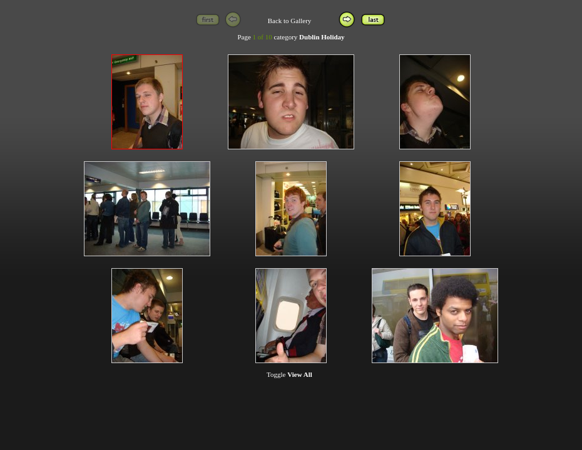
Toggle (289, 374)
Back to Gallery (290, 20)
